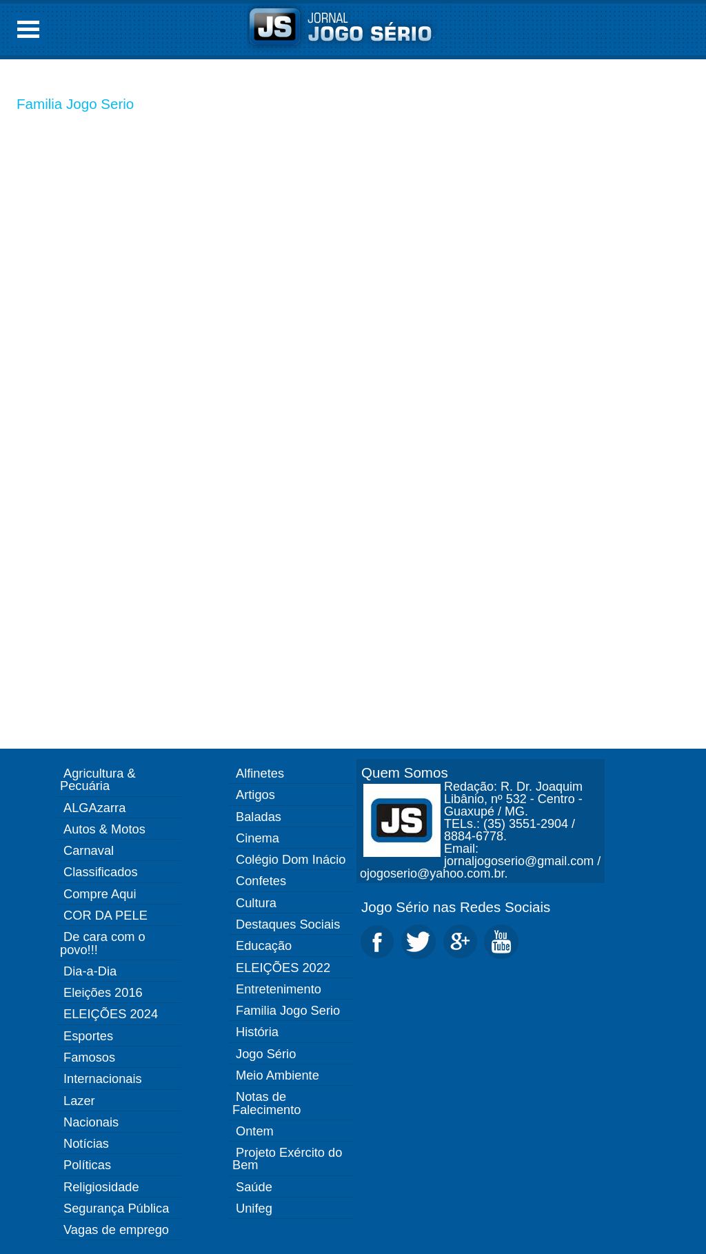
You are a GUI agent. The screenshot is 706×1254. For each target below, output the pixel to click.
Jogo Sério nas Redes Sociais (455, 907)
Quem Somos (404, 772)
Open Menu (28, 29)
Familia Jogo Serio (75, 104)
